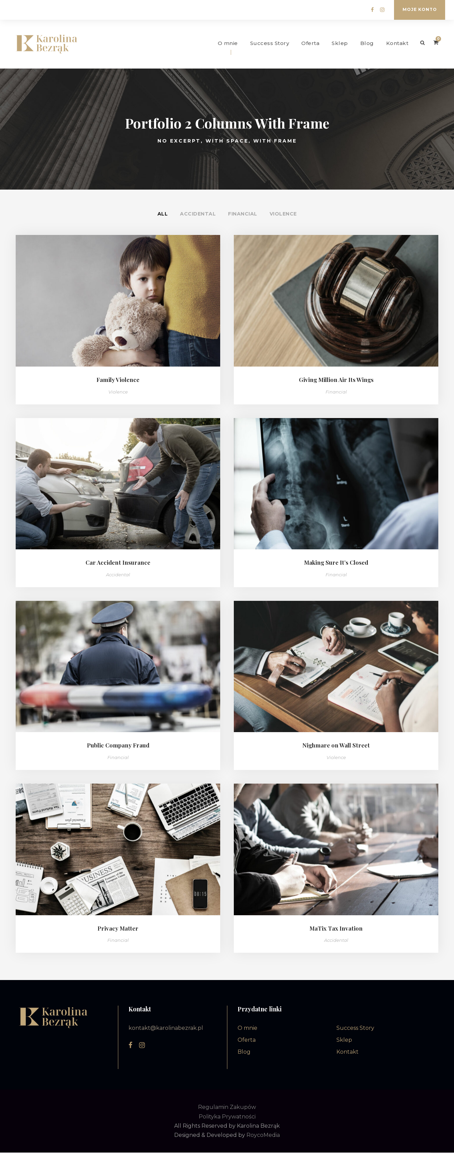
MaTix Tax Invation (336, 932)
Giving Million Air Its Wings (336, 384)
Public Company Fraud (118, 750)
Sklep (340, 43)
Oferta (310, 43)
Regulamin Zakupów (227, 1112)
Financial (242, 218)
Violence (283, 218)
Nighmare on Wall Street (336, 750)
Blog (367, 43)
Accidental (198, 218)
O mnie (228, 43)
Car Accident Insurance (118, 566)
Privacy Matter (117, 932)
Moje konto (420, 9)
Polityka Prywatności (227, 1121)
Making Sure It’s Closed (336, 566)
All (162, 218)
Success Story (269, 43)
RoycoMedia (263, 1139)
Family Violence (117, 384)
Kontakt (397, 43)
